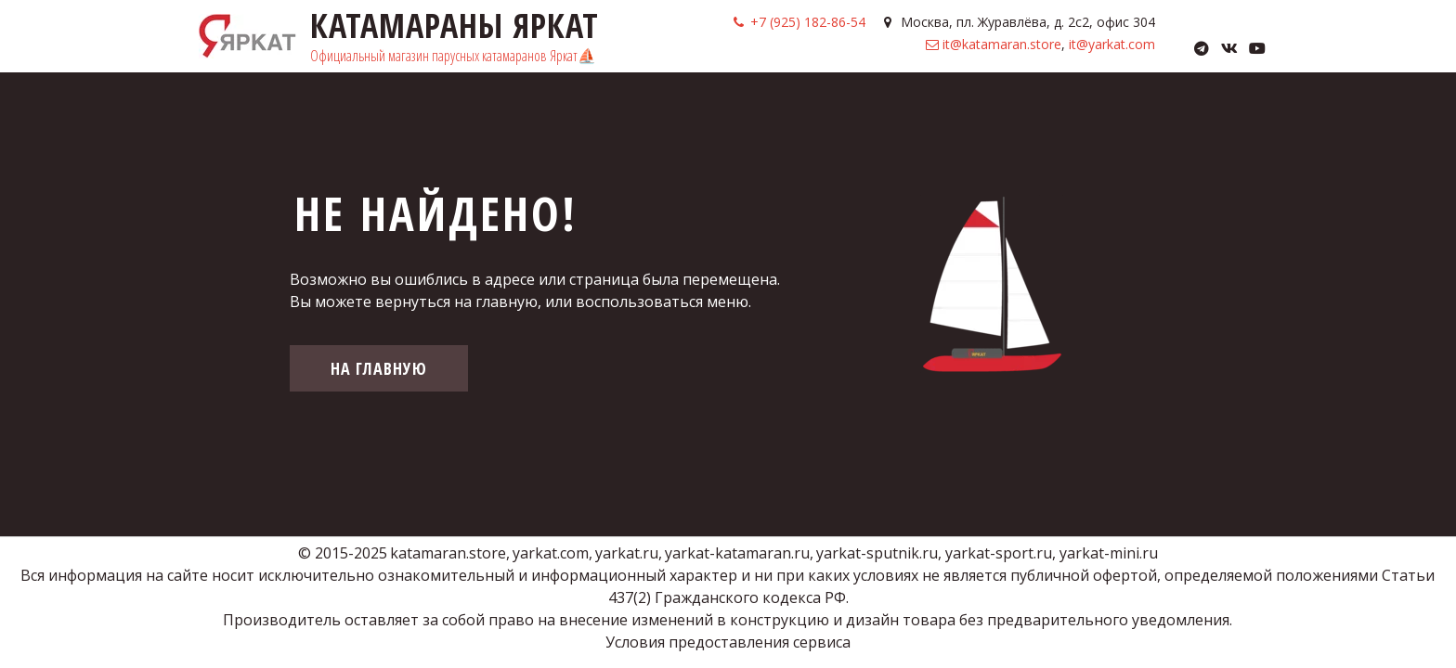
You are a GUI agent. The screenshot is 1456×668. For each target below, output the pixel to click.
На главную (379, 368)
